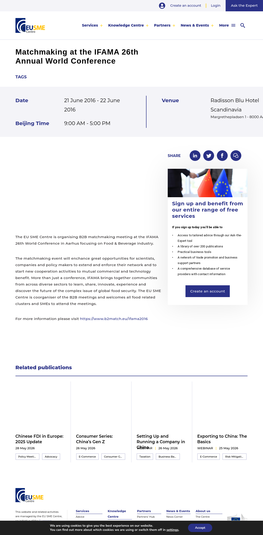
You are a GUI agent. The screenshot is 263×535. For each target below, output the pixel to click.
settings (173, 530)
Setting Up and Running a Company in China (161, 442)
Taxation (144, 456)
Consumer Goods (114, 456)
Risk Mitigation (235, 456)
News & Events (195, 25)
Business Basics (168, 456)
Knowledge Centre (126, 25)
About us (203, 511)
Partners (162, 25)
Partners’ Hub (146, 516)
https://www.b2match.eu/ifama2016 (114, 319)
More (224, 25)
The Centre (203, 516)
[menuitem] (92, 25)
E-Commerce (87, 456)
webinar (144, 448)
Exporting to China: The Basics (222, 439)
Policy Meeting (28, 456)
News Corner (174, 516)
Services (90, 25)
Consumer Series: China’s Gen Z (94, 439)
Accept (200, 528)
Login (216, 5)
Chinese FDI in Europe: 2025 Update (39, 439)
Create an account (185, 5)
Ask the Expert (244, 5)
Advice (80, 516)
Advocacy (51, 456)
